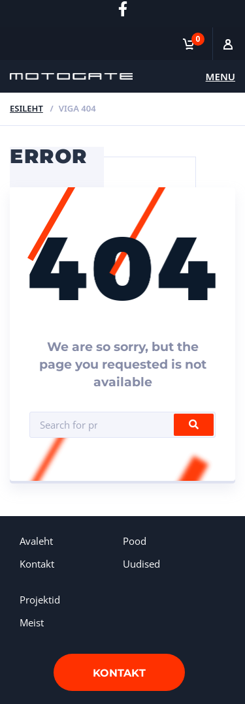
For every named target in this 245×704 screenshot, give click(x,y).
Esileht (26, 108)
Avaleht (36, 540)
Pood (134, 540)
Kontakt (37, 563)
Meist (32, 622)
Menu (220, 76)
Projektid (40, 599)
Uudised (141, 563)
